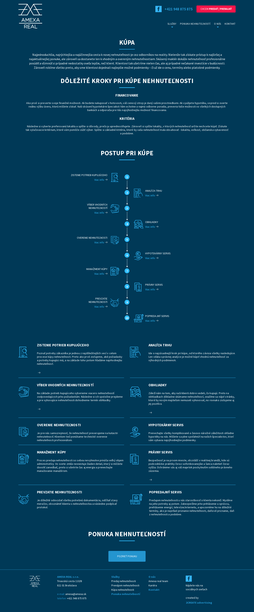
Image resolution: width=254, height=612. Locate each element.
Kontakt (230, 23)
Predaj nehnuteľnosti (123, 581)
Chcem (216, 9)
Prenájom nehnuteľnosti (125, 585)
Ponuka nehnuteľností (195, 23)
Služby (172, 23)
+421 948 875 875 (76, 598)
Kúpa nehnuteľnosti (122, 589)
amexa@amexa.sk (75, 594)
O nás (217, 23)
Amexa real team (158, 581)
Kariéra (153, 585)
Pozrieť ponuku (127, 556)
